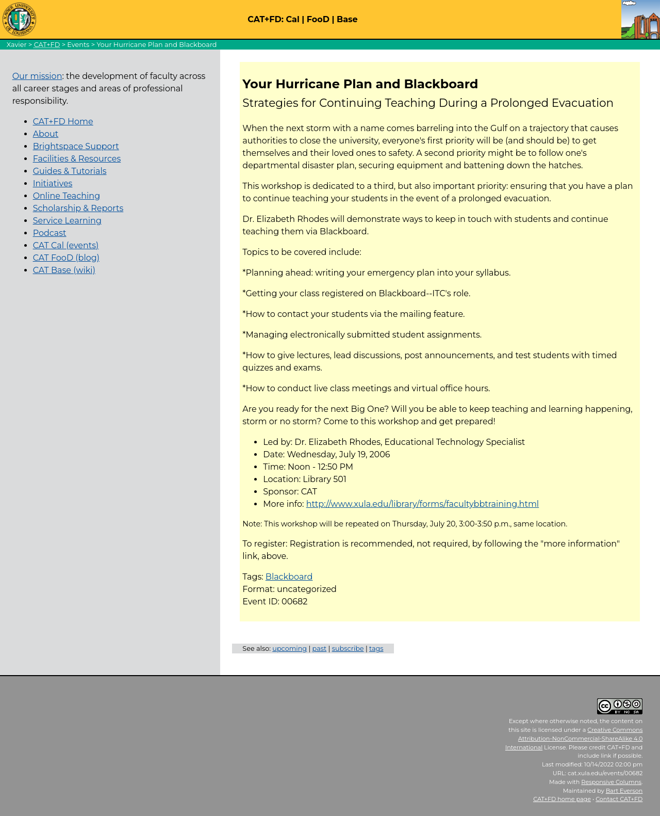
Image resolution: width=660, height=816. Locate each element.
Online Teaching (66, 196)
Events (78, 45)
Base (347, 19)
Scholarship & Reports (78, 208)
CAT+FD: (266, 19)
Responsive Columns (611, 782)
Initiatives (53, 183)
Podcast (50, 233)
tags (376, 648)
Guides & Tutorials (70, 171)
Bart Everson (624, 790)
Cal (292, 19)
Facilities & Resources (77, 159)
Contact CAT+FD (619, 799)
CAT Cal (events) (66, 245)
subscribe (348, 648)
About (46, 134)
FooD (318, 19)
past (319, 648)
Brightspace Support (76, 146)
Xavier (17, 45)
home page (562, 799)
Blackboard (289, 577)
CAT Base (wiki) (64, 270)
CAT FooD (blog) (66, 258)
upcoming (289, 648)
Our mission (37, 76)
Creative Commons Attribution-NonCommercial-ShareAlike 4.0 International (574, 738)
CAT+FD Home (63, 121)
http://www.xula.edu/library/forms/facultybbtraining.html (422, 504)
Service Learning (67, 221)
